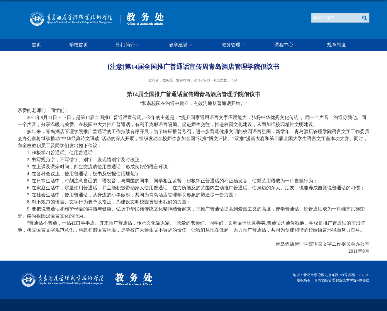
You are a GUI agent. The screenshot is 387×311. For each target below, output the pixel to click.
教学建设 (181, 45)
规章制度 (336, 44)
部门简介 (128, 45)
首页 (36, 44)
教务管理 (234, 45)
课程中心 (286, 45)
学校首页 (78, 44)
